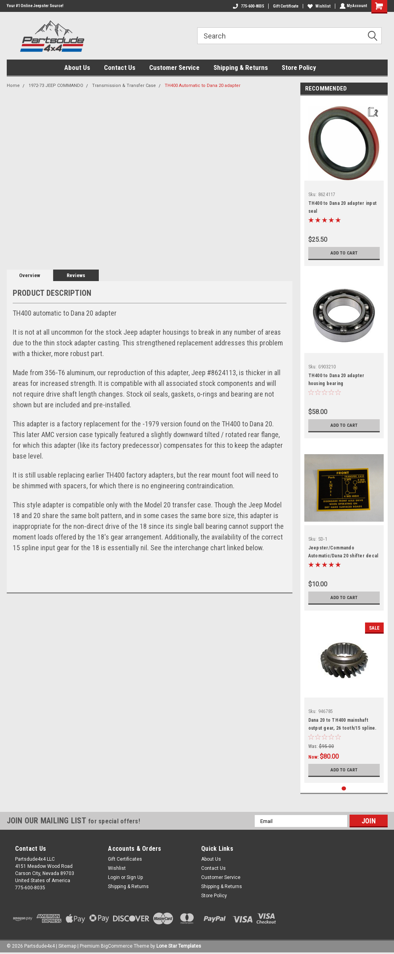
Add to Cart (343, 253)
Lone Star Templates (178, 946)
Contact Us (119, 67)
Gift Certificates (125, 859)
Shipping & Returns (240, 67)
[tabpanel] (344, 183)
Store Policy (299, 67)
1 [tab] (344, 788)
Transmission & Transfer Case (124, 85)
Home (13, 85)
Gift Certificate (285, 6)
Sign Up (135, 877)
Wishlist (318, 6)
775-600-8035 (247, 6)
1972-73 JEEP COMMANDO (56, 85)
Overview (29, 275)
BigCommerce (117, 946)
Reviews (76, 275)
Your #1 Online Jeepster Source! (35, 6)
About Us (77, 67)
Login (114, 877)
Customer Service (174, 67)
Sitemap (67, 946)
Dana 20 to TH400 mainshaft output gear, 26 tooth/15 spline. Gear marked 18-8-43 (342, 728)
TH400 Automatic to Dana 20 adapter (202, 85)
